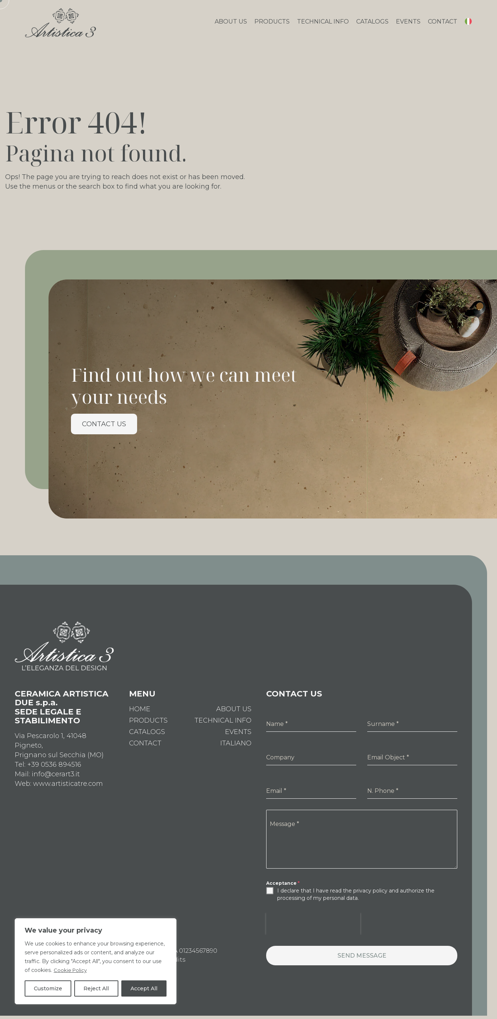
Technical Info (323, 24)
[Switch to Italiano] (235, 749)
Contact (442, 24)
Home (139, 715)
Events (408, 24)
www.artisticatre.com (68, 789)
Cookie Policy (71, 970)
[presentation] (313, 930)
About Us (231, 24)
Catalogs (372, 24)
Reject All (96, 988)
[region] (95, 961)
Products (272, 24)
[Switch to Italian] (468, 25)
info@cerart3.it (56, 780)
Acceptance (283, 889)
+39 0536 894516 (54, 770)
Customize (48, 988)
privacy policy (370, 896)
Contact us (104, 430)
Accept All (143, 988)
